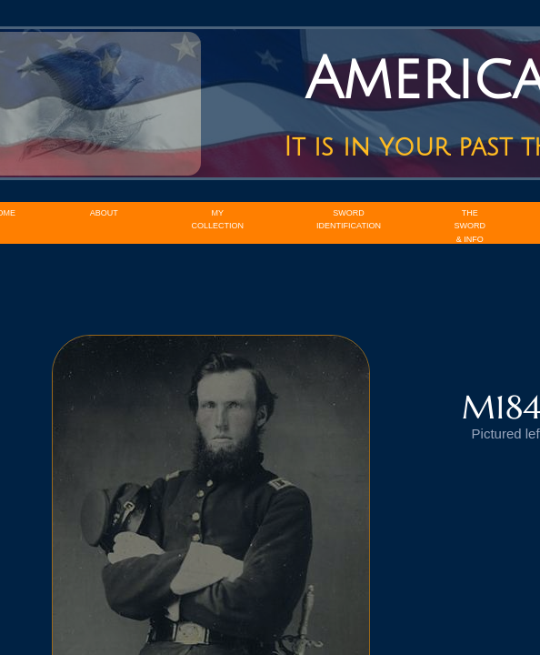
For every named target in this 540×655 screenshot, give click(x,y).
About (104, 212)
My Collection (218, 219)
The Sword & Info (470, 226)
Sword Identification (348, 219)
